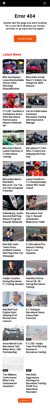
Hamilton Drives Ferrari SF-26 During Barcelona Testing (35, 282)
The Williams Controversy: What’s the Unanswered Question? (10, 380)
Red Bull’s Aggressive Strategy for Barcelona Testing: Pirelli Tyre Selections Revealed (36, 383)
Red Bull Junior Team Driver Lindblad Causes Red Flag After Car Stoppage (13, 250)
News (5, 73)
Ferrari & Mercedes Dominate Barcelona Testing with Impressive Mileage (36, 117)
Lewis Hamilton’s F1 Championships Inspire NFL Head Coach (36, 183)
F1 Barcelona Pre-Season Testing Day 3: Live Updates (36, 248)
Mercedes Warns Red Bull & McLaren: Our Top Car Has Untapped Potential (13, 185)
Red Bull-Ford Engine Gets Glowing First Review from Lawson (10, 315)
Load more (25, 400)
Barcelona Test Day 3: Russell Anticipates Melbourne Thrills (35, 217)
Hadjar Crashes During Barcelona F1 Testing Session (13, 281)
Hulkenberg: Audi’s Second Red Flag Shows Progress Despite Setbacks (13, 217)
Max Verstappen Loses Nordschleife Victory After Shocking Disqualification (13, 83)
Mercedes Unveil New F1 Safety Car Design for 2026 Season (36, 81)
